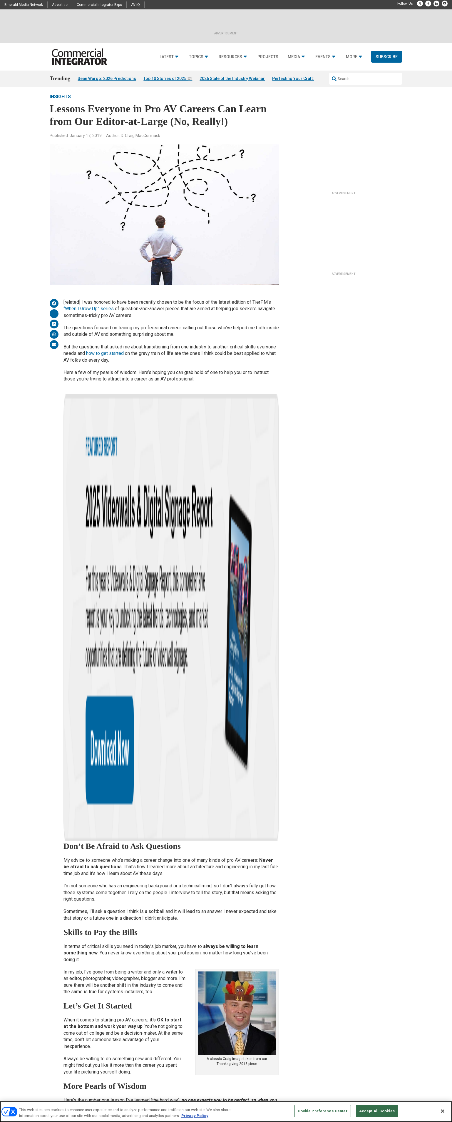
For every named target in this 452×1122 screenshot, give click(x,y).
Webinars (203, 1014)
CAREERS (165, 1098)
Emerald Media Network (23, 4)
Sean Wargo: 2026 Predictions (107, 78)
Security (142, 1051)
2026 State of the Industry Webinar (232, 78)
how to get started (105, 361)
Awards (82, 1029)
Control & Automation (152, 1021)
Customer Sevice (329, 1007)
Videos (81, 1043)
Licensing (263, 1007)
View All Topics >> (150, 1065)
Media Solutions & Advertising (279, 999)
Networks (143, 1043)
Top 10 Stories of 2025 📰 (167, 78)
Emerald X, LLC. (359, 1089)
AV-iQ (135, 4)
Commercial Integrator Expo (99, 4)
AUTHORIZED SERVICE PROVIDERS (203, 1098)
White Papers (206, 1007)
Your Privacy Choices (313, 1098)
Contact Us (325, 999)
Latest (167, 57)
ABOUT (148, 1098)
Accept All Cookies (377, 1111)
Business (143, 1014)
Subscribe (387, 56)
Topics (196, 57)
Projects (267, 57)
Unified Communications (155, 1058)
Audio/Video (145, 999)
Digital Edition (207, 1021)
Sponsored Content (90, 1051)
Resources (230, 57)
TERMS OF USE (357, 1098)
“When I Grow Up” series (88, 316)
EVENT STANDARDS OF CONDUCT (262, 1098)
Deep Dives (204, 999)
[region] (226, 1111)
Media (294, 57)
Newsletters (265, 1014)
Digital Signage (147, 1029)
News (110, 779)
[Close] (442, 1111)
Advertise (60, 4)
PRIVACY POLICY (385, 1098)
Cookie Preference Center (323, 1111)
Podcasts (83, 1021)
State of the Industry (211, 1029)
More (351, 57)
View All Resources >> (213, 1036)
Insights (60, 104)
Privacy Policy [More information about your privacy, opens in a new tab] (194, 1115)
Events (323, 57)
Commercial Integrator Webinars (281, 1043)
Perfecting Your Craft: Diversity (302, 78)
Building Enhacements (153, 1007)
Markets (142, 1036)
